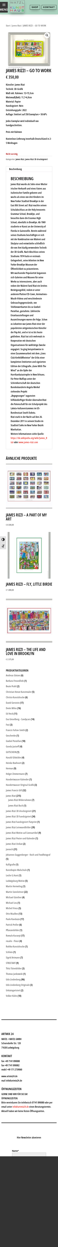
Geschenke (16, 1030)
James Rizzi (16, 25)
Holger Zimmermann (15, 774)
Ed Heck (9, 713)
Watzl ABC (15, 1045)
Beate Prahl (11, 686)
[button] (47, 35)
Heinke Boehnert (13, 763)
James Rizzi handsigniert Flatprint (21, 822)
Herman (9, 768)
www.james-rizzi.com (28, 442)
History (13, 1060)
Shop (35, 7)
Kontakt (49, 7)
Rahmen (14, 1037)
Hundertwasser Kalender (17, 779)
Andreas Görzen (13, 675)
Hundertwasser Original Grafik (20, 785)
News (12, 1052)
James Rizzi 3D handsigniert (18, 816)
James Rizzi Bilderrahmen (19, 800)
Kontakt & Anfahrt (22, 1068)
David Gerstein (12, 702)
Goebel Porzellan (13, 741)
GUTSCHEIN (11, 752)
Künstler (14, 1022)
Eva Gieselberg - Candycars (18, 719)
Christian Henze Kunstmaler (18, 692)
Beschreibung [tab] (15, 169)
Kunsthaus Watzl (21, 999)
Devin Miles (11, 708)
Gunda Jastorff (12, 746)
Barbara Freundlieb (15, 681)
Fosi (7, 724)
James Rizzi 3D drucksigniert (36, 159)
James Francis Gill (14, 790)
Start (8, 25)
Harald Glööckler (13, 757)
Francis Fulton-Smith (15, 730)
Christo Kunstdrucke (15, 697)
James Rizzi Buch (15, 805)
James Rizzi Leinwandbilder (18, 827)
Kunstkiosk (16, 1014)
